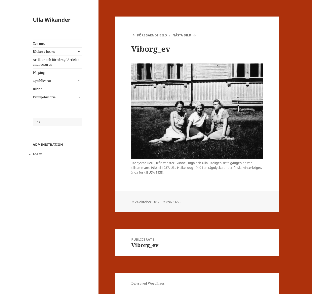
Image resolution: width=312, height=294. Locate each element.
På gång (39, 72)
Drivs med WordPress (148, 283)
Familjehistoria (44, 97)
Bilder (37, 89)
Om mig (39, 43)
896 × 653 (173, 202)
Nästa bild (182, 35)
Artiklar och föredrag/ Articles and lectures (56, 62)
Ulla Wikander (51, 19)
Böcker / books (44, 51)
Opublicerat (42, 81)
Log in (37, 154)
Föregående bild (152, 35)
